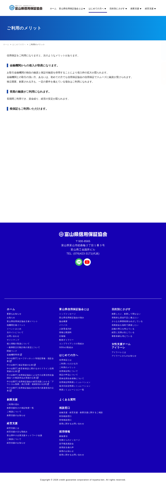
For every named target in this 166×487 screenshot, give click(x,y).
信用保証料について (68, 371)
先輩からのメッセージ (69, 440)
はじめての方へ (98, 9)
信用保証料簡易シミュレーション (74, 382)
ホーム (53, 8)
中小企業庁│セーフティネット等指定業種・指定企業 (30, 359)
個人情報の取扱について (18, 344)
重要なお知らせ (14, 314)
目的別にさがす (119, 9)
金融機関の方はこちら (161, 43)
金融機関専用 (14, 355)
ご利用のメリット (67, 367)
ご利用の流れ (13, 404)
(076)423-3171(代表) (86, 253)
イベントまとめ (14, 329)
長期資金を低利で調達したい (125, 325)
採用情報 (64, 431)
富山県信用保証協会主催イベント (22, 321)
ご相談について (14, 412)
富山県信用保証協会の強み (71, 317)
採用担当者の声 (66, 447)
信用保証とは (65, 360)
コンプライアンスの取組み (71, 344)
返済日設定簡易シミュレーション (74, 386)
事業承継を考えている (122, 336)
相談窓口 (64, 407)
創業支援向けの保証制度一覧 (20, 408)
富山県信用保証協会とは (72, 9)
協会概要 (63, 321)
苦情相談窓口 (65, 420)
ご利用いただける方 (68, 364)
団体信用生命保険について (71, 378)
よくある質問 (67, 399)
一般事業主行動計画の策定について (23, 347)
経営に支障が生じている (123, 332)
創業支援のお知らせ (16, 415)
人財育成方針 (65, 329)
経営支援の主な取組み (17, 432)
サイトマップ (13, 340)
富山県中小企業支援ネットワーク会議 (24, 435)
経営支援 (151, 9)
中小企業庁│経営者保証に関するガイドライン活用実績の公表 (30, 369)
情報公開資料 (65, 332)
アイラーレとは (119, 352)
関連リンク (12, 351)
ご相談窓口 (161, 73)
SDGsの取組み (66, 347)
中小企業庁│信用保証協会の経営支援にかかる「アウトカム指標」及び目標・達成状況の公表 (30, 382)
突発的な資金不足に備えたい (125, 317)
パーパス (63, 325)
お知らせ (11, 317)
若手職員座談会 (66, 444)
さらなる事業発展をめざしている (127, 321)
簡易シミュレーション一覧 (71, 390)
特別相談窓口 (65, 416)
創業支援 (136, 9)
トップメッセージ (67, 314)
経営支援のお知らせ (16, 443)
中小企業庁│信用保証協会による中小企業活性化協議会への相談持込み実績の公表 (30, 376)
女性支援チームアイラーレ (121, 346)
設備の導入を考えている (123, 329)
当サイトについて (15, 332)
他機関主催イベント (16, 325)
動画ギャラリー (66, 340)
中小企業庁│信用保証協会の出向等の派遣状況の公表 (30, 389)
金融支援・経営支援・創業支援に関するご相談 (81, 412)
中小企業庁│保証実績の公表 (21, 365)
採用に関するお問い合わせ (71, 424)
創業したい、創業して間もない (126, 314)
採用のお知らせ (66, 451)
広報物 (62, 336)
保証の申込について (68, 375)
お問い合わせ (13, 336)
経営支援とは (13, 428)
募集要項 (63, 436)
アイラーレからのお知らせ (124, 356)
